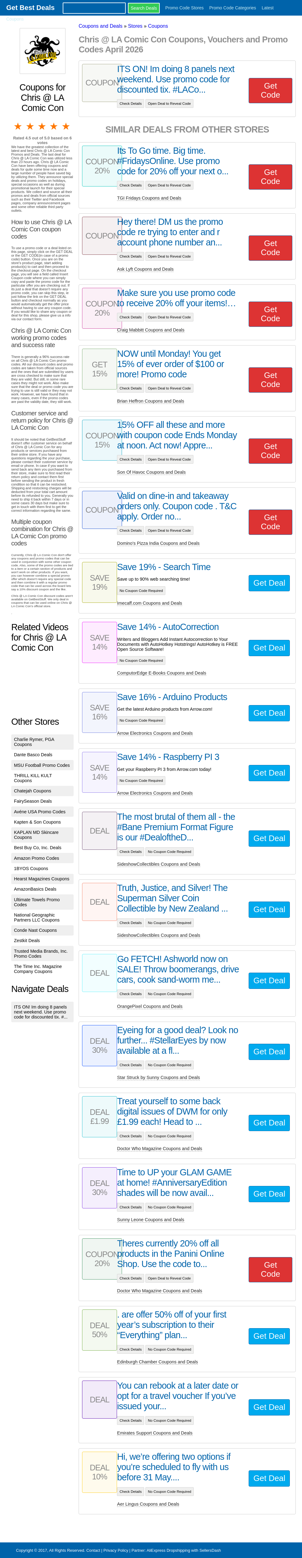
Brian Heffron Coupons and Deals (150, 401)
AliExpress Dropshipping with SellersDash (184, 1550)
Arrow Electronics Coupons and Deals (154, 733)
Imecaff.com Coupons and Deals (149, 603)
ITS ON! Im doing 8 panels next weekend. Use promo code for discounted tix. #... (41, 1011)
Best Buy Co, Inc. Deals (37, 847)
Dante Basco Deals (33, 754)
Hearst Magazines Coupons (42, 878)
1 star (18, 126)
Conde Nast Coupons (35, 930)
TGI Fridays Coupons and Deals (149, 198)
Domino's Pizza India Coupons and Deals (158, 543)
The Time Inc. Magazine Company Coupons (38, 969)
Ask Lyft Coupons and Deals (145, 269)
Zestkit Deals (27, 940)
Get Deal (269, 582)
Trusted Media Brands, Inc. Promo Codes (41, 954)
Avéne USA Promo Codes (40, 811)
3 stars (42, 126)
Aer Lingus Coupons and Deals (148, 1504)
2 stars (30, 126)
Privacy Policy (115, 1550)
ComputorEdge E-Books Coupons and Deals (161, 672)
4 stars (54, 126)
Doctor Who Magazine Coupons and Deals (159, 1148)
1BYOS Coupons (31, 868)
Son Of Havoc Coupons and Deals (151, 472)
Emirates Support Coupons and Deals (154, 1432)
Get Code (270, 90)
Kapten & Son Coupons (37, 822)
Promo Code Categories (232, 7)
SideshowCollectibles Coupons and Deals (158, 864)
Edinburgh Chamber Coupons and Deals (157, 1361)
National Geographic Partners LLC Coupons (37, 917)
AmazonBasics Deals (35, 889)
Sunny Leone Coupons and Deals (150, 1219)
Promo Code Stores (184, 7)
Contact (93, 1550)
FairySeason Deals (33, 801)
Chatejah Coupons (32, 790)
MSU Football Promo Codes (42, 765)
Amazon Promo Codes (36, 858)
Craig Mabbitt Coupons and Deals (150, 329)
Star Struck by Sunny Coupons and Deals (158, 1077)
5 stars (66, 126)
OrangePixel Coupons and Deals (150, 1006)
